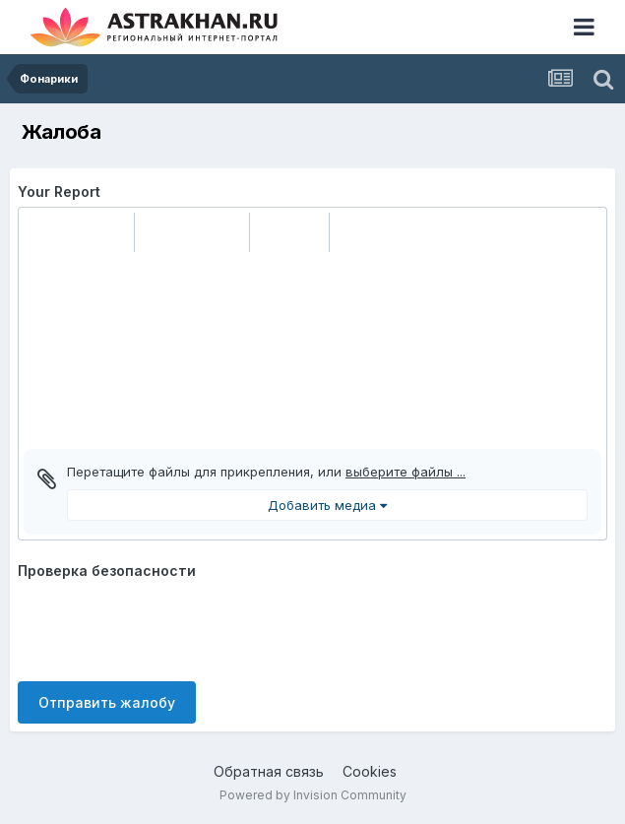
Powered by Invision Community (312, 795)
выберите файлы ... (405, 471)
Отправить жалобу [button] (106, 702)
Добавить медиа (327, 505)
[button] (41, 232)
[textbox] (312, 350)
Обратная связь (269, 771)
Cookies (370, 771)
